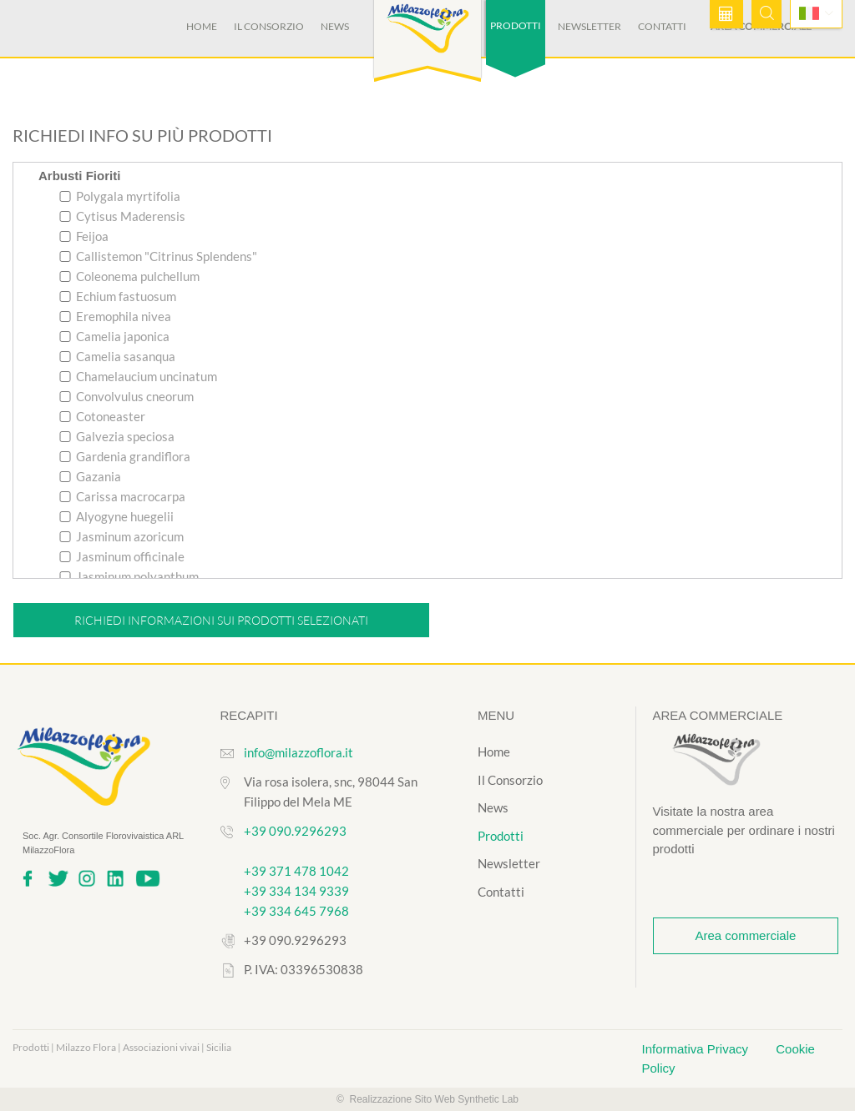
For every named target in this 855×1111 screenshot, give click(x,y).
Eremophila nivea (115, 316)
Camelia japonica (114, 336)
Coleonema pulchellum (129, 276)
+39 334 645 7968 (296, 910)
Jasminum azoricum (121, 536)
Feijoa (84, 236)
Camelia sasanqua (117, 356)
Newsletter (589, 26)
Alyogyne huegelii (116, 516)
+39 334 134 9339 (296, 890)
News (335, 26)
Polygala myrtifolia (119, 196)
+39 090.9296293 (295, 830)
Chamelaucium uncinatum (138, 376)
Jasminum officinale (122, 556)
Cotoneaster (102, 416)
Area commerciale (745, 935)
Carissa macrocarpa (122, 496)
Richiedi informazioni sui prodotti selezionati (221, 620)
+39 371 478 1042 (296, 870)
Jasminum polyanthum (129, 576)
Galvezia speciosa (117, 436)
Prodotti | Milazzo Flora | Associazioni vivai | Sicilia (122, 1047)
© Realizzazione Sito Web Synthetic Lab (427, 1099)
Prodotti (501, 835)
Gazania (90, 476)
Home (201, 26)
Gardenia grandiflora (124, 456)
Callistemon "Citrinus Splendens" (158, 256)
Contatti (662, 26)
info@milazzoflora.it (298, 752)
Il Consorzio (269, 26)
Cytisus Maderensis (122, 216)
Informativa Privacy (697, 1049)
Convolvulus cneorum (126, 396)
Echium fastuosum (117, 296)
